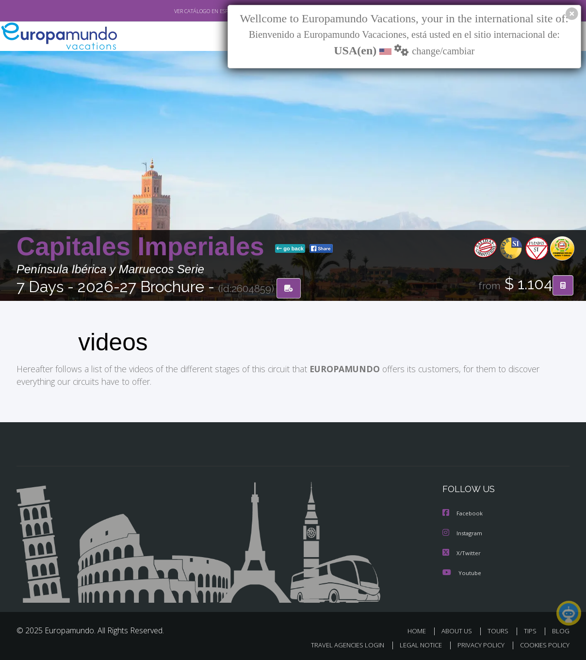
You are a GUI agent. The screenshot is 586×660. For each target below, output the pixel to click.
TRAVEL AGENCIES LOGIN (338, 643)
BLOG (561, 630)
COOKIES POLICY (543, 643)
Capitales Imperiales (143, 246)
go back (290, 249)
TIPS (531, 630)
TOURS (500, 630)
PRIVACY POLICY (477, 643)
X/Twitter (461, 552)
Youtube (461, 572)
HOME (420, 630)
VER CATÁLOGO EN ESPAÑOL (185, 11)
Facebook (463, 513)
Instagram (463, 533)
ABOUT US (459, 630)
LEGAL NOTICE (414, 643)
